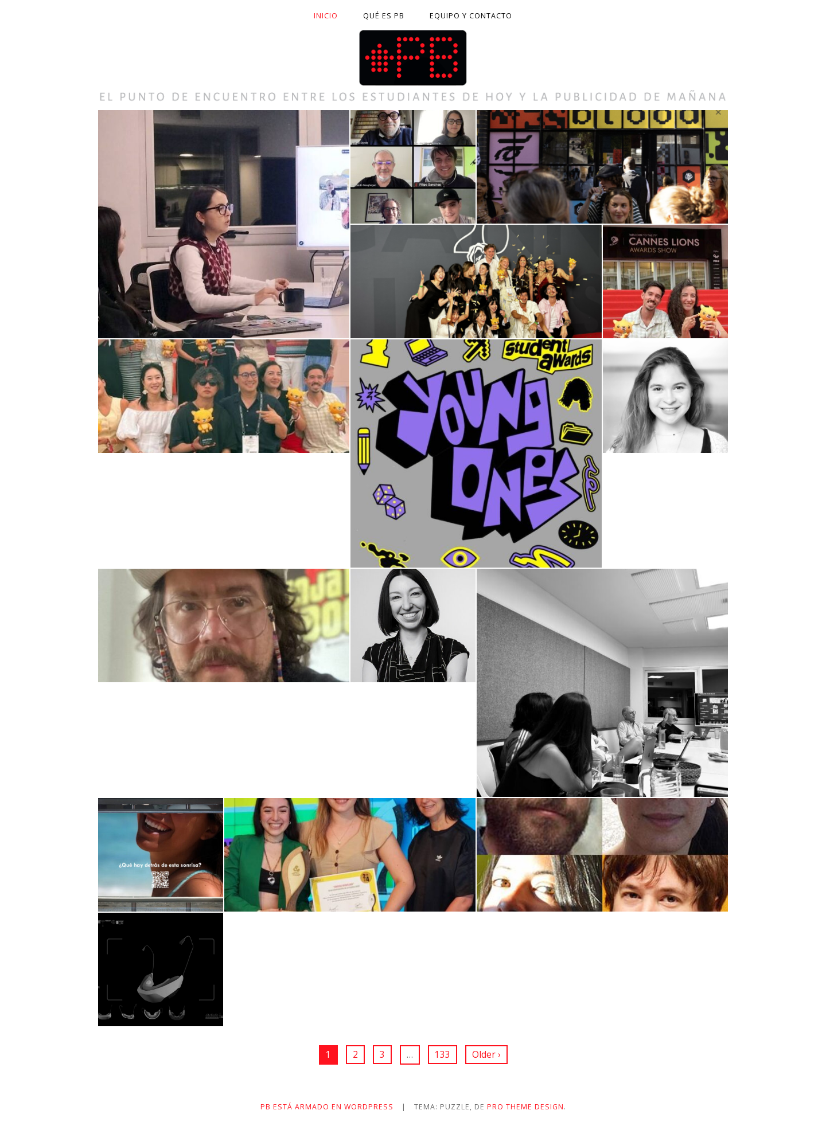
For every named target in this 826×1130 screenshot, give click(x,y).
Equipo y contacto (471, 16)
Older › (486, 1054)
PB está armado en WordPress (326, 1107)
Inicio (326, 16)
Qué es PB (383, 16)
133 (442, 1054)
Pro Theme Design (525, 1107)
